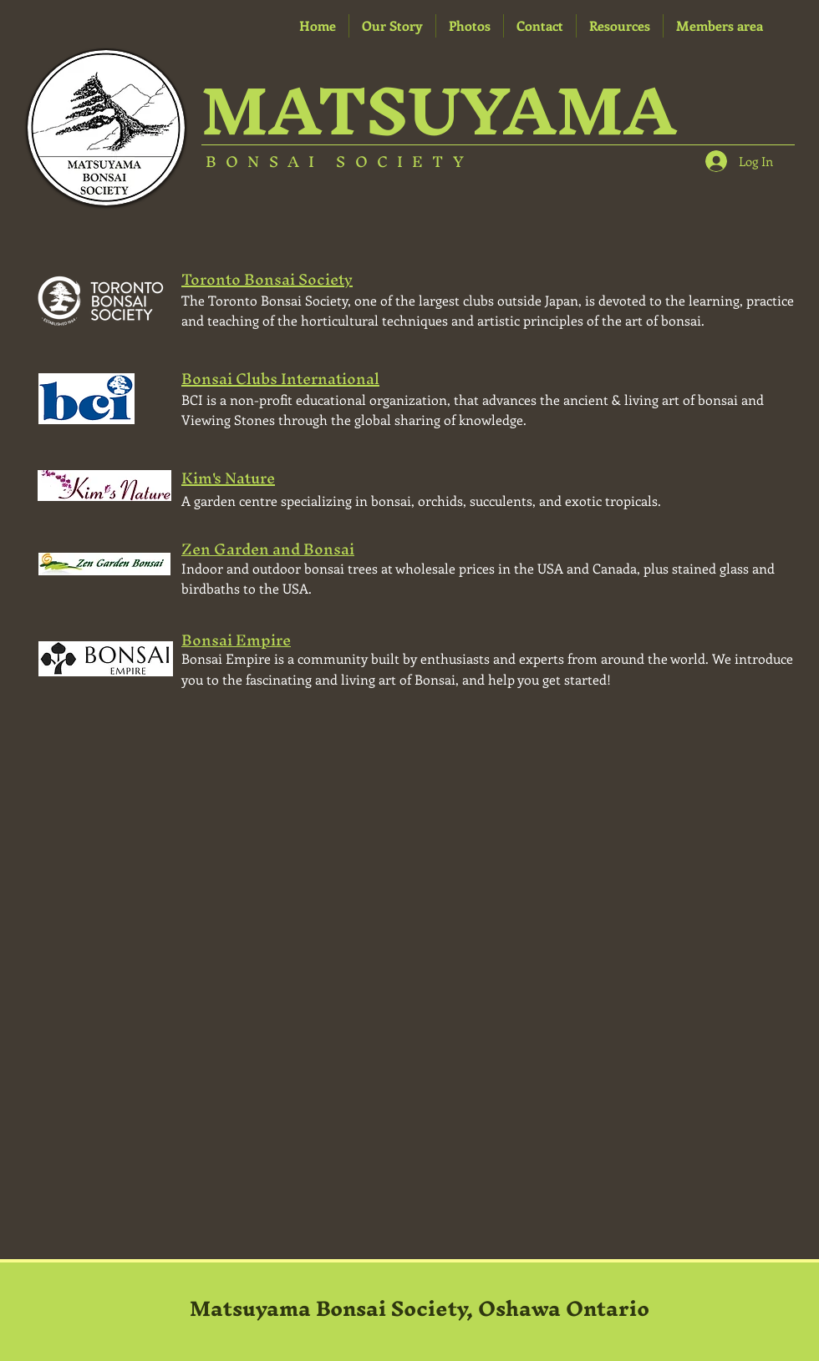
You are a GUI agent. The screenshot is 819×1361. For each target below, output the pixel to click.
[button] (620, 26)
